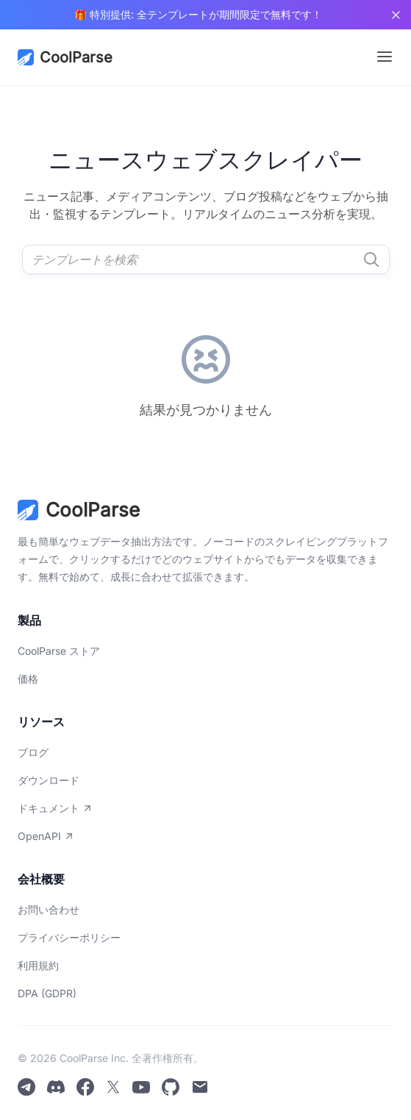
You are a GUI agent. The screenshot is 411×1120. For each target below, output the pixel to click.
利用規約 (38, 965)
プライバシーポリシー (69, 937)
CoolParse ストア (59, 651)
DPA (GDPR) (47, 993)
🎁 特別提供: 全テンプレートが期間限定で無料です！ (198, 14)
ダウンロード (48, 780)
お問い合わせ (48, 909)
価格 (28, 678)
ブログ (33, 752)
